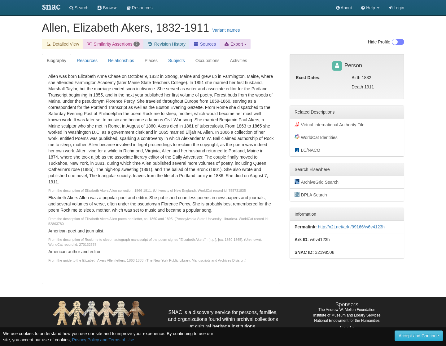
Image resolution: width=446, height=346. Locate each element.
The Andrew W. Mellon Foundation (346, 310)
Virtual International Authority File (330, 124)
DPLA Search (311, 194)
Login (396, 7)
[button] (370, 8)
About (344, 7)
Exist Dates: (308, 77)
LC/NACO (307, 150)
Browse (107, 7)
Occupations (207, 60)
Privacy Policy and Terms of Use (103, 339)
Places (151, 60)
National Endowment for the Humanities (346, 320)
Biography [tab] (56, 60)
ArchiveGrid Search (317, 182)
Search (78, 7)
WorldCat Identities (316, 137)
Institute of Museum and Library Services (346, 315)
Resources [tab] (87, 60)
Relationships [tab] (121, 60)
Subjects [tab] (176, 60)
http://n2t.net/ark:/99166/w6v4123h (351, 226)
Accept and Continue (419, 335)
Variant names (226, 30)
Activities (238, 60)
